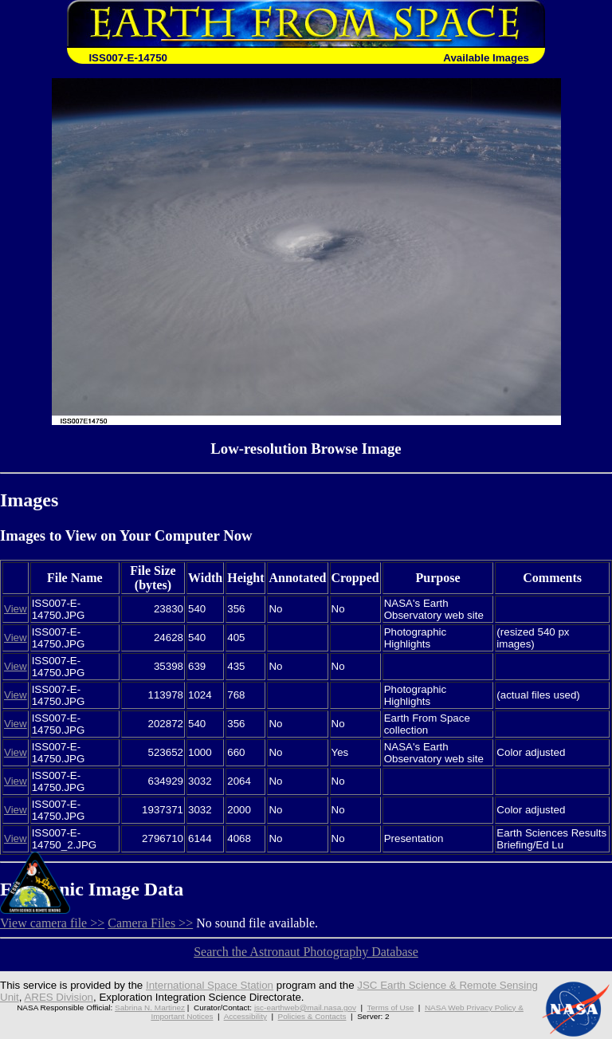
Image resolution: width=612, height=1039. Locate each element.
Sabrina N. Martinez (150, 1007)
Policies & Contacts (312, 1016)
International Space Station (209, 985)
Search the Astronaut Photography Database (306, 951)
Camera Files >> (150, 923)
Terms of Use (390, 1007)
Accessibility (245, 1016)
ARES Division (58, 997)
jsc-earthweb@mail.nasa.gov (305, 1007)
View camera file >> (52, 923)
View (15, 609)
